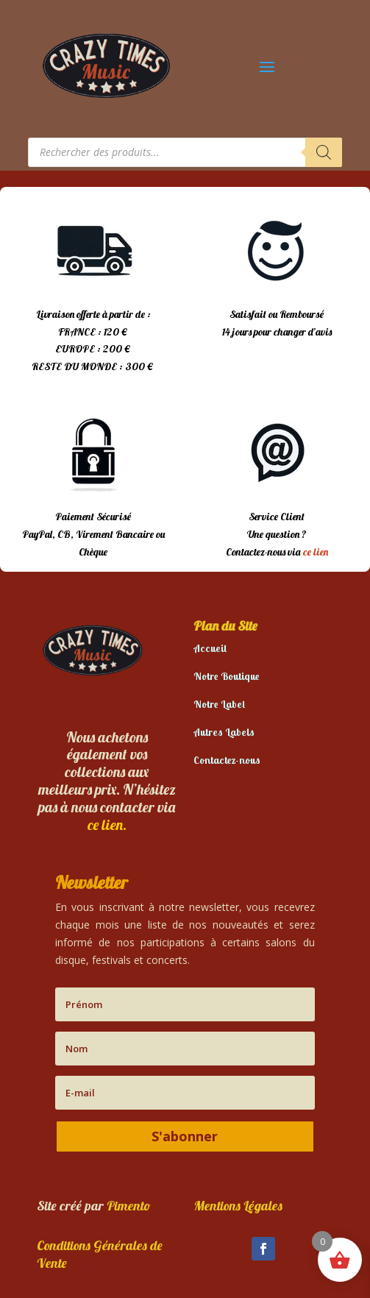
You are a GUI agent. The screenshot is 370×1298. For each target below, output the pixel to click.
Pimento (129, 1205)
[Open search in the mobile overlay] (185, 152)
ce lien (315, 551)
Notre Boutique (226, 676)
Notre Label (219, 704)
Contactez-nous (226, 760)
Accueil (210, 648)
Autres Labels (224, 732)
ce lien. (107, 824)
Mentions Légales (237, 1205)
